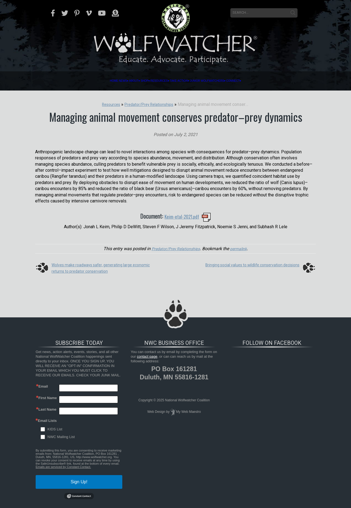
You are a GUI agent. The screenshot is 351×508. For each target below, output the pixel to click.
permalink (241, 248)
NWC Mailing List (61, 436)
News (68, 81)
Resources (148, 81)
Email (43, 386)
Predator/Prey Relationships (174, 248)
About (92, 81)
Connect (296, 81)
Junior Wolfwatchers (244, 81)
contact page (147, 356)
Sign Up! (78, 481)
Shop (117, 81)
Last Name (47, 409)
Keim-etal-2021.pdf (181, 215)
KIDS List (54, 429)
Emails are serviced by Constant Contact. (63, 466)
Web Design (156, 411)
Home (47, 81)
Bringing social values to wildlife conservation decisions (245, 264)
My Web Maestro (188, 411)
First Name (47, 397)
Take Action (189, 81)
